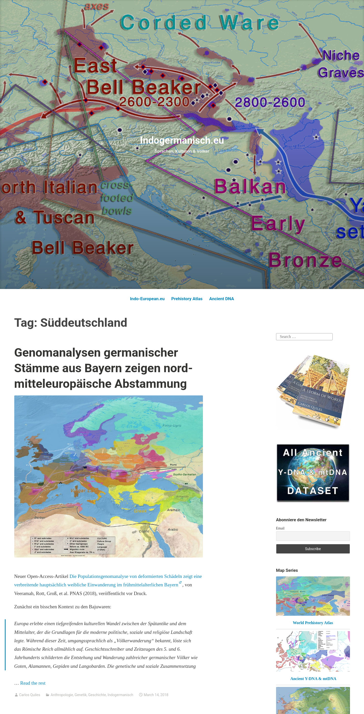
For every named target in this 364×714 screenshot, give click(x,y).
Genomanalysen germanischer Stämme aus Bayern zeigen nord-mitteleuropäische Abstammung (103, 368)
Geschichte (97, 695)
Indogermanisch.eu (182, 140)
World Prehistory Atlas (313, 623)
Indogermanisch (120, 695)
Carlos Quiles (29, 695)
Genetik (81, 695)
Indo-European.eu (147, 298)
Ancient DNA (221, 298)
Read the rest (33, 683)
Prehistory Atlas (187, 298)
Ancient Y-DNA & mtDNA (313, 678)
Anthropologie (62, 695)
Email (280, 528)
